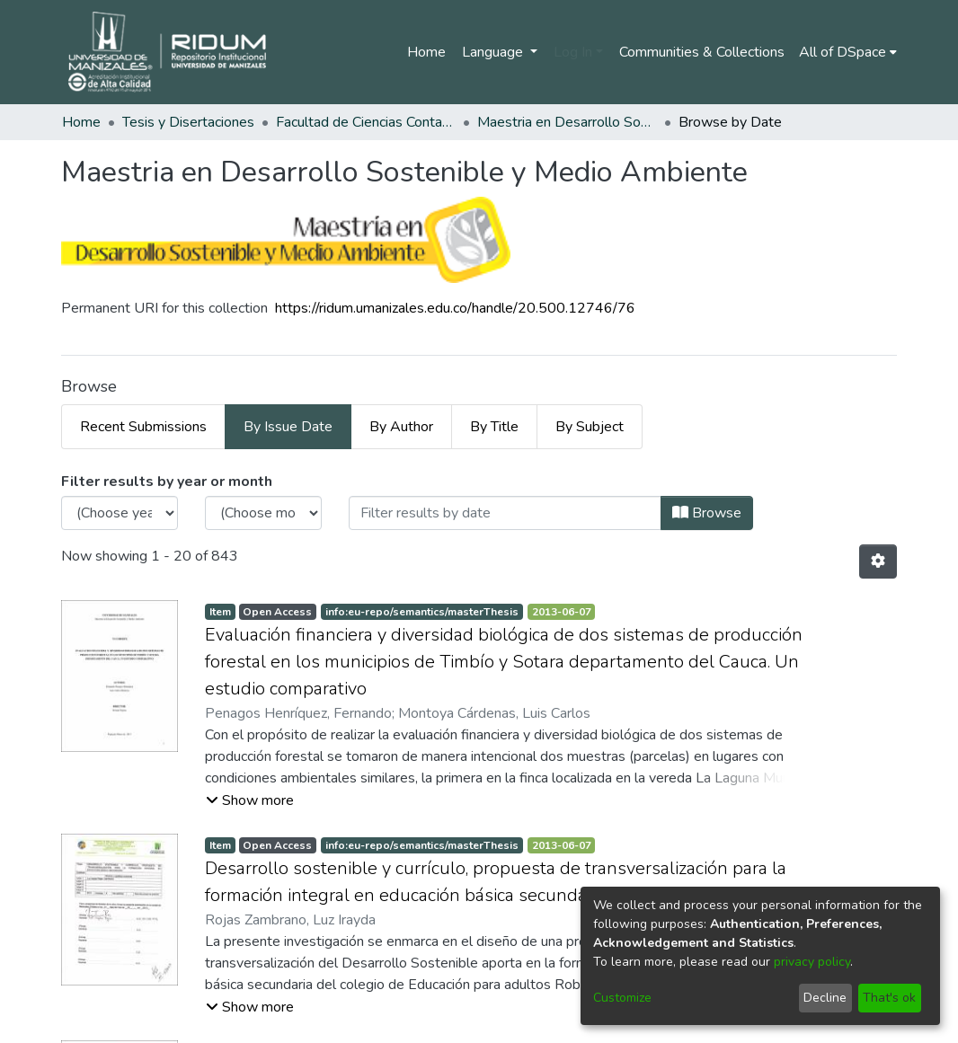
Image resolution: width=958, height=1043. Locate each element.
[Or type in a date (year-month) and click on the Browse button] (505, 513)
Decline (825, 997)
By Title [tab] (494, 427)
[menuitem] (848, 52)
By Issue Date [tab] (288, 427)
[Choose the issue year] (119, 513)
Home (426, 52)
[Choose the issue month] (263, 513)
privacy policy (812, 961)
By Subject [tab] (589, 427)
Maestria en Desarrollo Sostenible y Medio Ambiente (567, 122)
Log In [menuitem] (573, 52)
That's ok (889, 997)
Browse (706, 513)
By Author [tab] (401, 427)
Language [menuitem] (494, 52)
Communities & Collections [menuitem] (702, 52)
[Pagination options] (878, 561)
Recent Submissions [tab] (143, 427)
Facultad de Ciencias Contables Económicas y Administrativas (366, 122)
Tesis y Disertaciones (188, 122)
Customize (622, 997)
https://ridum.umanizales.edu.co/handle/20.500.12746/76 (455, 308)
